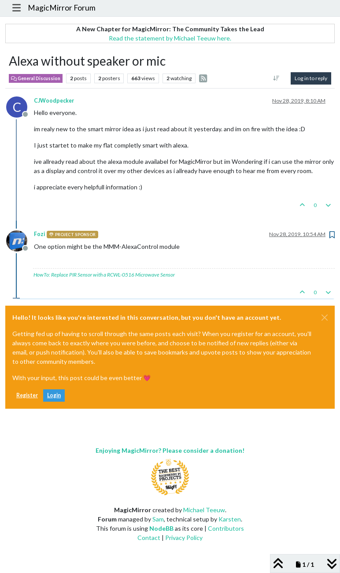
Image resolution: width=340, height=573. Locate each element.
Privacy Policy (184, 537)
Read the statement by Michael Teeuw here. (170, 38)
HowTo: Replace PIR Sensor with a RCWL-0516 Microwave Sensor (104, 274)
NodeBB (161, 528)
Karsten (229, 519)
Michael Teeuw (204, 510)
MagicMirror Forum (62, 7)
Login (54, 395)
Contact (148, 537)
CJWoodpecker (54, 100)
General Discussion (35, 78)
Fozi (39, 234)
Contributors (226, 528)
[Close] (324, 317)
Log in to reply (311, 78)
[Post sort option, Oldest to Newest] (276, 78)
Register (27, 395)
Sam (158, 519)
